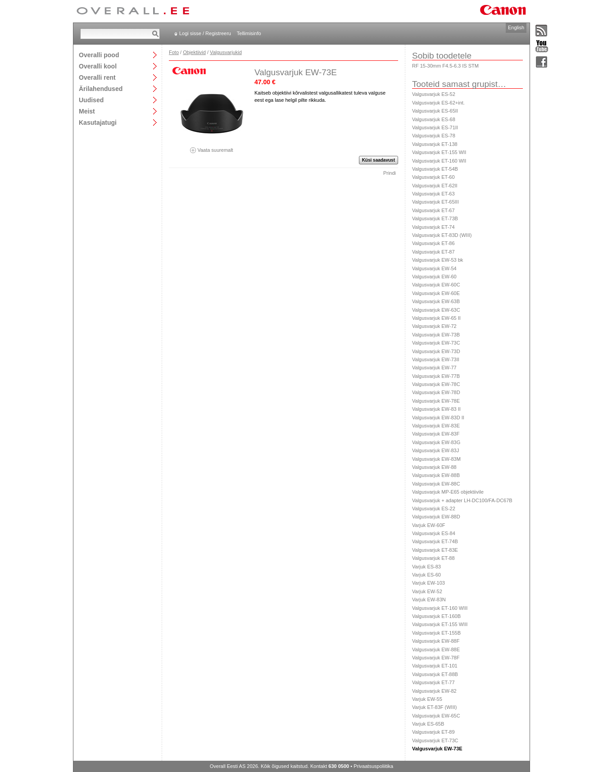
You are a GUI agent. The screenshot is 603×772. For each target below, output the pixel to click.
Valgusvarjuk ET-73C (435, 740)
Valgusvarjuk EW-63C (436, 310)
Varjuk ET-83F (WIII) (434, 707)
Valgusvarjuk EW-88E (436, 649)
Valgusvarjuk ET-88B (435, 674)
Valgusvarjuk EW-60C (436, 284)
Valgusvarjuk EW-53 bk (437, 260)
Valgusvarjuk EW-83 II (436, 409)
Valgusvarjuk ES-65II (435, 111)
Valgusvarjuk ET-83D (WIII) (442, 235)
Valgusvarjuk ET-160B (436, 616)
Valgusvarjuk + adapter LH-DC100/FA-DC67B (462, 500)
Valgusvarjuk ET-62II (435, 185)
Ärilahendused (100, 88)
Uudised (91, 99)
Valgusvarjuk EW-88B (436, 475)
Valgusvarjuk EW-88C (436, 483)
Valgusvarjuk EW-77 (434, 367)
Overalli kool (98, 66)
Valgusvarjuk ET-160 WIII (439, 608)
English (516, 27)
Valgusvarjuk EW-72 (434, 326)
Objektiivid (194, 52)
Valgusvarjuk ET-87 (433, 251)
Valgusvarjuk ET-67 (433, 210)
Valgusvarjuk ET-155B (436, 633)
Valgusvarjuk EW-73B (436, 334)
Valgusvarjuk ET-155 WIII (439, 624)
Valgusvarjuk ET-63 (433, 193)
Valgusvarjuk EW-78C (436, 384)
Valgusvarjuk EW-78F (435, 657)
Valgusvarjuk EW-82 (434, 691)
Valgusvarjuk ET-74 (433, 227)
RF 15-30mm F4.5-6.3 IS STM (445, 65)
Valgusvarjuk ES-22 (433, 508)
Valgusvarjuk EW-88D (436, 516)
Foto (174, 52)
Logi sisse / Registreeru (205, 33)
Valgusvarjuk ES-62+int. (438, 102)
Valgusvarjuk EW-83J (435, 450)
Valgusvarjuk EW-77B (436, 376)
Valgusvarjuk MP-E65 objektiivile (448, 492)
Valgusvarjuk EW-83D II (438, 417)
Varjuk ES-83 (426, 566)
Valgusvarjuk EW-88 (434, 467)
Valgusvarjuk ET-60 (433, 177)
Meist (87, 111)
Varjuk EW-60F (428, 525)
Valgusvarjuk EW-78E (436, 401)
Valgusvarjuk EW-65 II (436, 318)
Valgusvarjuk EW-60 (434, 276)
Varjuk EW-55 (427, 699)
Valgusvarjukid (226, 52)
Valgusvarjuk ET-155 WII (439, 152)
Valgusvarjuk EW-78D (436, 392)
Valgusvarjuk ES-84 (433, 533)
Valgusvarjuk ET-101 (435, 665)
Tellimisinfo (249, 33)
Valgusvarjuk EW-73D (436, 351)
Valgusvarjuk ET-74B (435, 541)
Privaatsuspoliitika (373, 766)
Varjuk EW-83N (429, 599)
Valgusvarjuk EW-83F (435, 433)
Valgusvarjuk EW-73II (435, 359)
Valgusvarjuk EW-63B (436, 301)
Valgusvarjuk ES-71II (435, 127)
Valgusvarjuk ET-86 (433, 243)
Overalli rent (97, 77)
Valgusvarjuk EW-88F (435, 641)
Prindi (389, 173)
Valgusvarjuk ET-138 (435, 144)
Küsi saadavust (378, 160)
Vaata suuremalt (211, 147)
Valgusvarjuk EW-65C (436, 715)
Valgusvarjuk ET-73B (435, 218)
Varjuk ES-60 (426, 574)
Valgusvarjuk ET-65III (435, 201)
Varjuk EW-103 (428, 583)
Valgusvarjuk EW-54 (434, 268)
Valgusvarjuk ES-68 (433, 119)
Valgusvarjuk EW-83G (436, 442)
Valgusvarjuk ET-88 (433, 558)
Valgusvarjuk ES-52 (433, 94)
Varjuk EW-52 (427, 591)
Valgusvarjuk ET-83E (435, 550)
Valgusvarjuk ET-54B (435, 169)
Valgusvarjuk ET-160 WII (439, 160)
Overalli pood (99, 54)
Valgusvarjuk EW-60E (436, 293)
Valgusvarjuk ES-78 (433, 135)
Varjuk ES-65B (428, 724)
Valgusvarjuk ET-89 (433, 732)
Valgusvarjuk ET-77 (433, 682)
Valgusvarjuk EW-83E (436, 425)
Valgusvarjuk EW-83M (436, 459)
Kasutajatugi (98, 122)
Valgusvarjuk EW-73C (436, 342)
